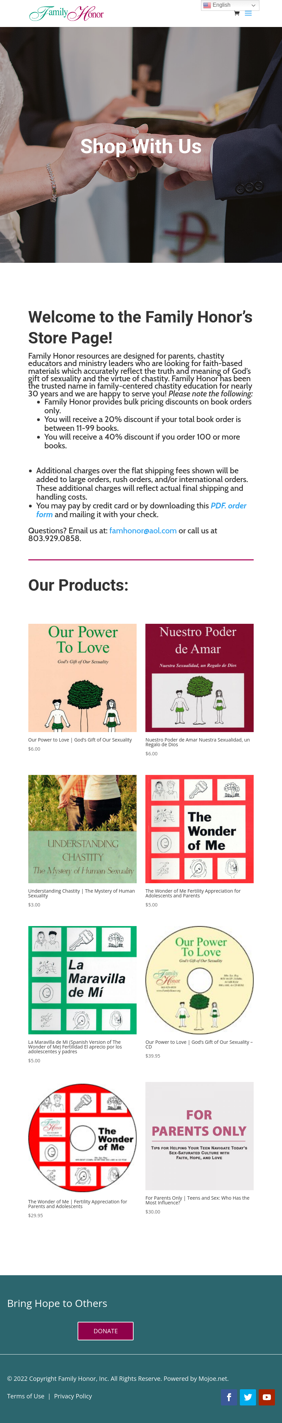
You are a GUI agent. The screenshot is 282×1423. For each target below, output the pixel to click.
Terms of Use (26, 1396)
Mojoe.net (213, 1378)
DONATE (105, 1331)
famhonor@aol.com (143, 530)
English (216, 5)
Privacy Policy (73, 1396)
